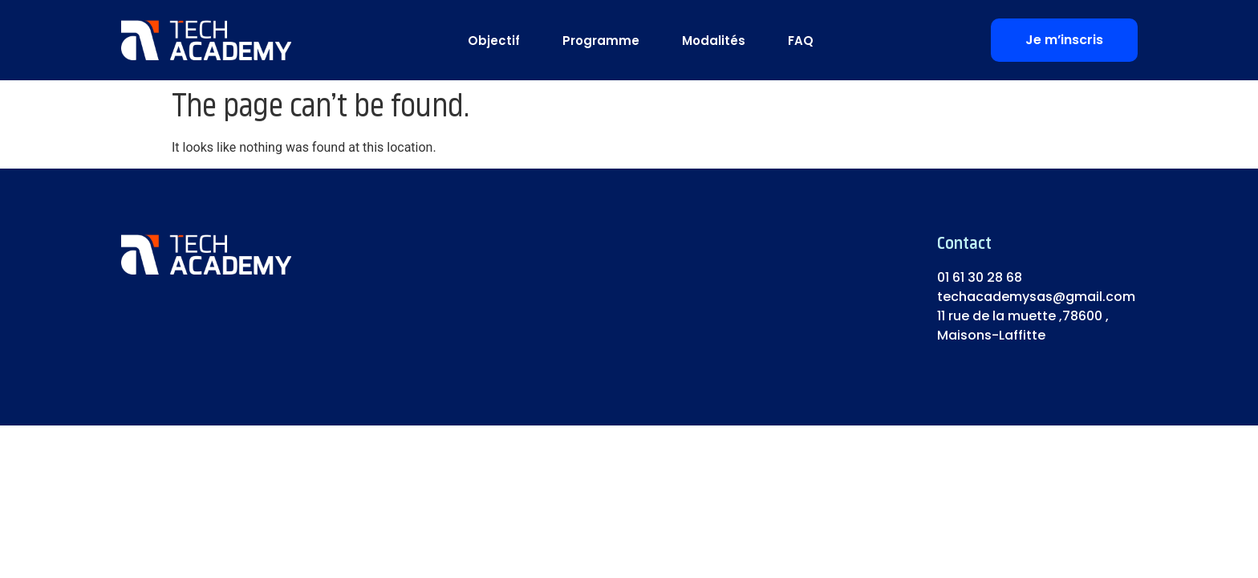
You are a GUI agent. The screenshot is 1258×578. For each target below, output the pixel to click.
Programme (600, 40)
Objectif (494, 40)
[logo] (206, 39)
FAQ (801, 40)
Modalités (713, 40)
